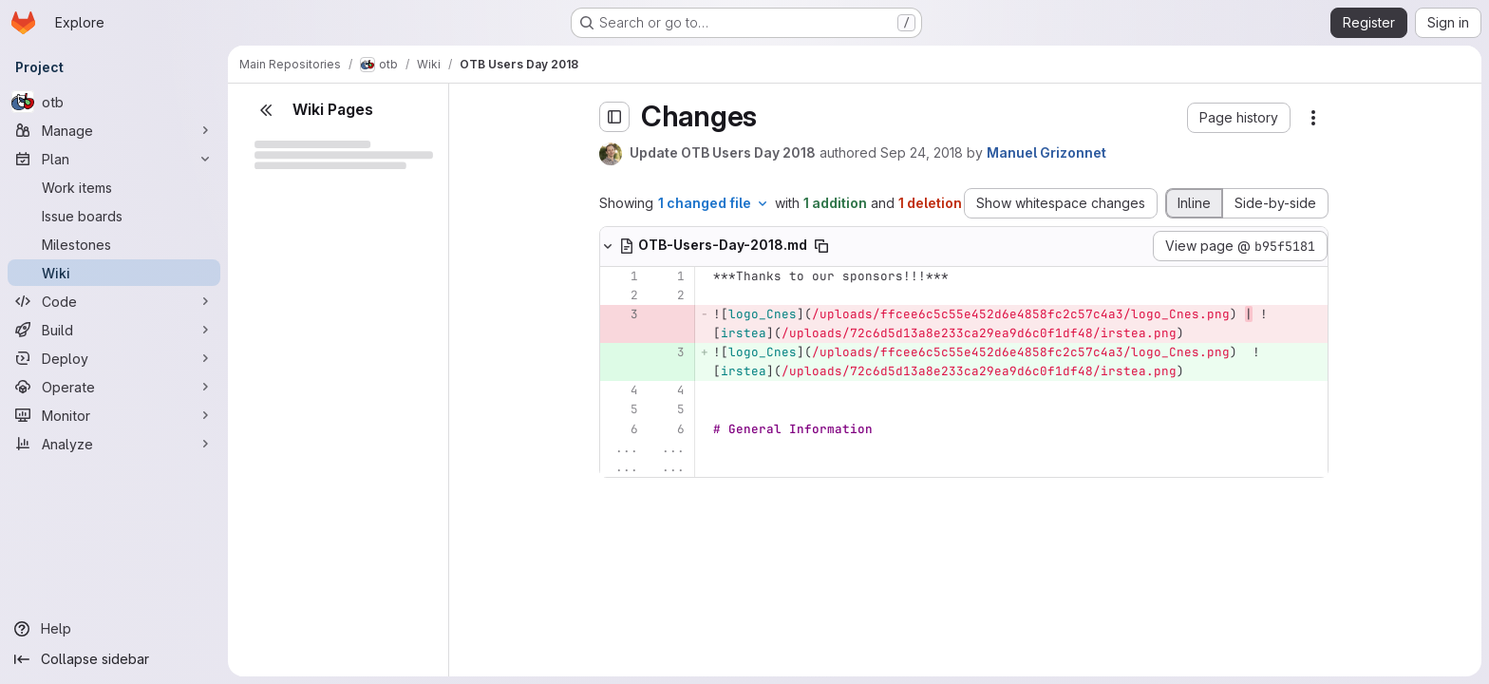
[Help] (114, 629)
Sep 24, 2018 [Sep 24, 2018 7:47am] (921, 152)
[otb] (114, 101)
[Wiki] (114, 272)
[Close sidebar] (266, 110)
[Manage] (114, 130)
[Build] (114, 329)
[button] (1239, 118)
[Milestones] (114, 244)
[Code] (114, 301)
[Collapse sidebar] (114, 659)
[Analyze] (114, 443)
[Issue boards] (114, 215)
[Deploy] (114, 358)
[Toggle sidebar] (614, 117)
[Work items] (114, 187)
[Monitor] (114, 415)
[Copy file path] (821, 246)
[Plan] (114, 158)
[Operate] (114, 386)
